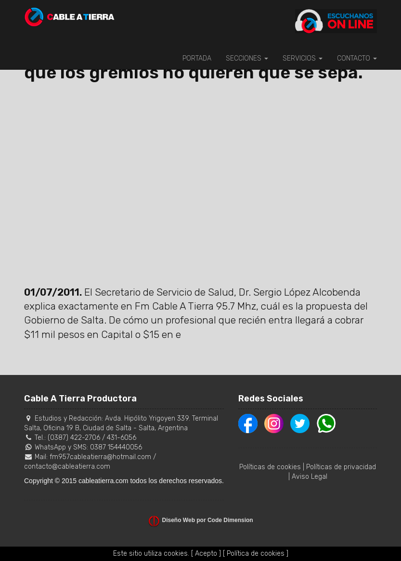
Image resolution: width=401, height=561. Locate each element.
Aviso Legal (309, 477)
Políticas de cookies (270, 467)
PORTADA (196, 58)
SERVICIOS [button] (303, 58)
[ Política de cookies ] (255, 553)
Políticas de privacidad (341, 467)
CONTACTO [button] (357, 58)
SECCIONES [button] (247, 58)
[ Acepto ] (206, 553)
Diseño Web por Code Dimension (207, 520)
